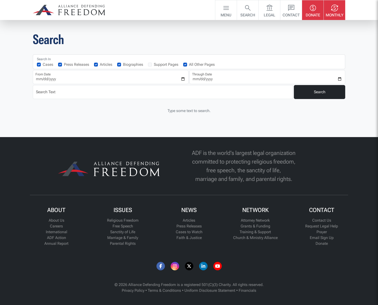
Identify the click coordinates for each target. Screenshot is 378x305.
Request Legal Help (321, 226)
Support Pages (166, 64)
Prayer (322, 232)
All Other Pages (202, 64)
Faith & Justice (189, 237)
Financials (247, 290)
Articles (106, 64)
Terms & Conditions (164, 290)
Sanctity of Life (122, 232)
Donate (313, 9)
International (56, 232)
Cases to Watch (189, 232)
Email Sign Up (322, 237)
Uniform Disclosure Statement (209, 290)
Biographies (133, 64)
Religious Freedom (123, 220)
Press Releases (76, 64)
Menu (226, 9)
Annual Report (56, 243)
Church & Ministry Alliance (255, 237)
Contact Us (321, 220)
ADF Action (56, 237)
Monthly (335, 9)
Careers (56, 226)
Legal (269, 9)
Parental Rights (123, 243)
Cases (48, 64)
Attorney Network (255, 220)
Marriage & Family (122, 237)
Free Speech (123, 226)
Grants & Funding (255, 226)
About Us (56, 220)
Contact (291, 9)
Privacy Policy (133, 290)
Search (247, 9)
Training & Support (255, 232)
